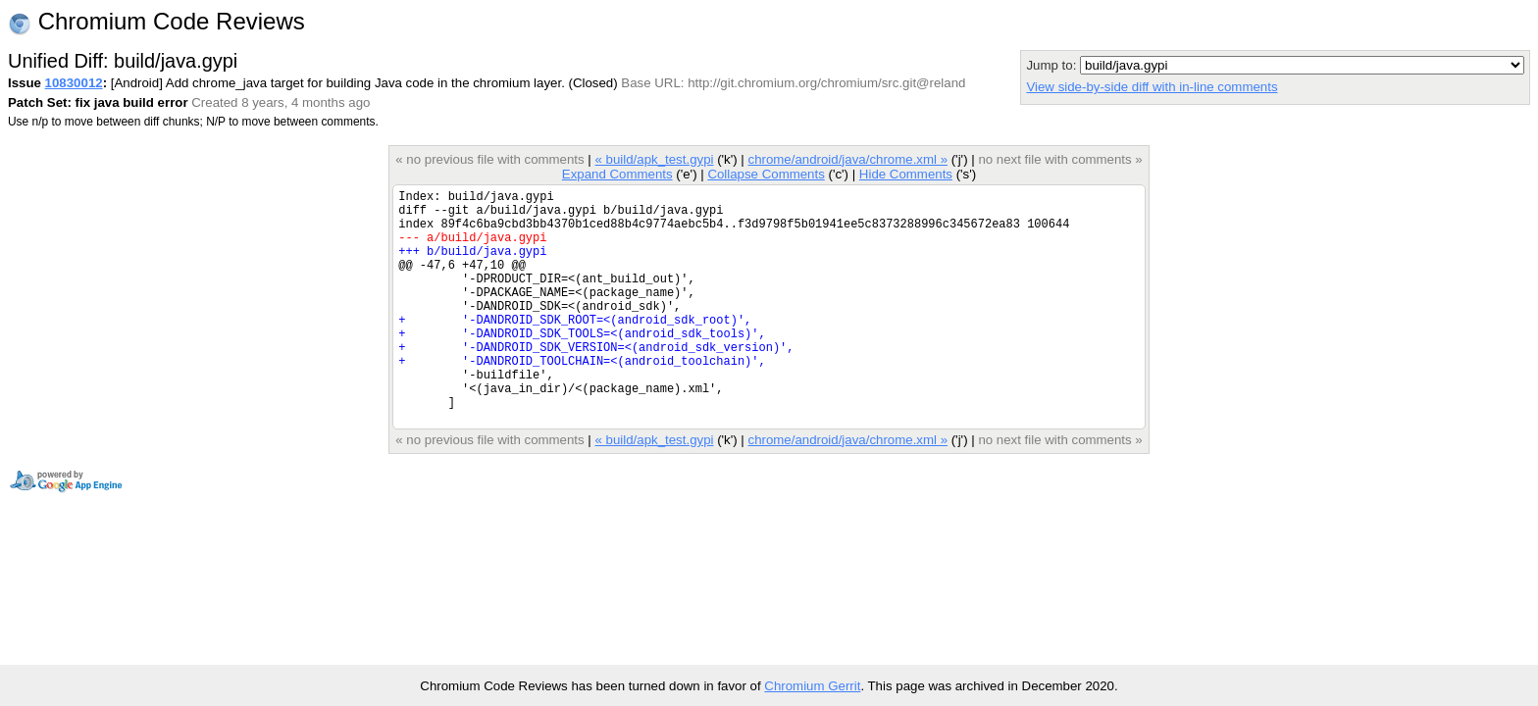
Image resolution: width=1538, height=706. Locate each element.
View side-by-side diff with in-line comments (1151, 86)
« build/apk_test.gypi (654, 159)
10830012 (74, 83)
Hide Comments (905, 174)
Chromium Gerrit (812, 686)
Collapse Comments (765, 174)
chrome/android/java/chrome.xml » (848, 159)
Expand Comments (617, 174)
